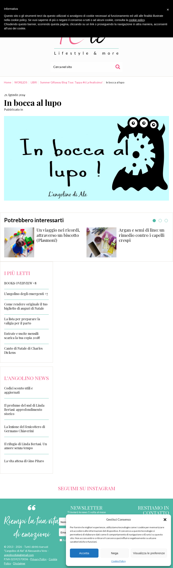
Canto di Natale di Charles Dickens (23, 350)
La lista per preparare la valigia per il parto (22, 321)
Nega (114, 553)
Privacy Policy (38, 559)
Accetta (84, 553)
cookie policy (137, 20)
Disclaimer (19, 563)
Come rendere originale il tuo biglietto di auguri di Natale (26, 306)
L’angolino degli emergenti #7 (26, 294)
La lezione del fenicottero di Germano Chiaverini (24, 429)
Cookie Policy (118, 561)
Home (7, 82)
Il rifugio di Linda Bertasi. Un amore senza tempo (25, 446)
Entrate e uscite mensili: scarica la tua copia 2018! (22, 336)
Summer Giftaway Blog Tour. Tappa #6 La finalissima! (71, 82)
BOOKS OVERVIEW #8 (20, 283)
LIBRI (34, 82)
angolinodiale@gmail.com (19, 555)
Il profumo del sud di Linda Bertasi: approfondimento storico (24, 409)
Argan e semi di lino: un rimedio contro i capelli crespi (141, 235)
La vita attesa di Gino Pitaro (24, 461)
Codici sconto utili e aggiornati (18, 390)
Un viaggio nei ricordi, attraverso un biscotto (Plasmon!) (58, 235)
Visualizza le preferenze (149, 553)
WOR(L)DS (20, 82)
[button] (165, 520)
